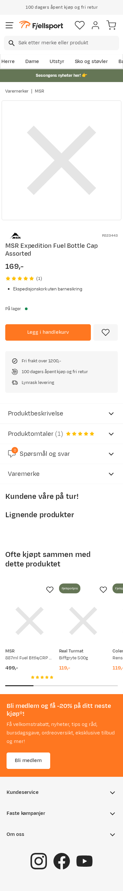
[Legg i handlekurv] (48, 332)
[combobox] (61, 43)
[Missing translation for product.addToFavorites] (105, 332)
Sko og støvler (91, 61)
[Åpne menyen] (9, 25)
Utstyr (57, 61)
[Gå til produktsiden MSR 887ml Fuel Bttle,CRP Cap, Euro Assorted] (29, 621)
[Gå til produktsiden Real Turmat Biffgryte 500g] (83, 621)
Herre (8, 61)
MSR (39, 91)
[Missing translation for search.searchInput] (11, 43)
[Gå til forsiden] (41, 25)
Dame (32, 61)
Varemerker (17, 91)
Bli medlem (28, 760)
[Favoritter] (79, 25)
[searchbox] (68, 43)
